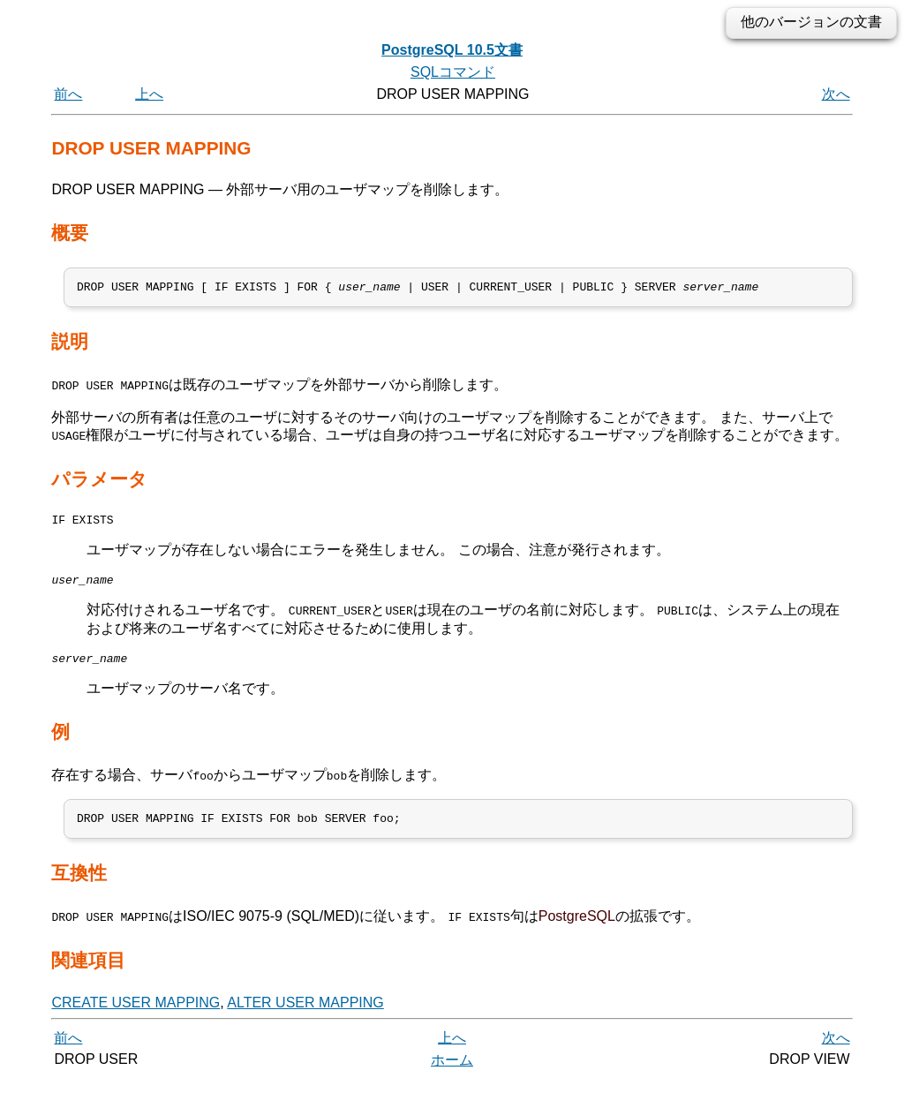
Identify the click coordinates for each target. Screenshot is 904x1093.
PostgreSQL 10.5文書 (452, 49)
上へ (149, 94)
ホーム (452, 1073)
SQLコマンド (453, 71)
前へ (68, 94)
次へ (836, 94)
